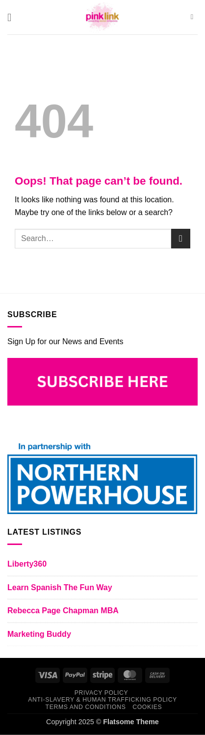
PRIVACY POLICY (101, 692)
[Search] (194, 17)
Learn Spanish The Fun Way (59, 587)
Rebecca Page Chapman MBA (63, 610)
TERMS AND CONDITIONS (86, 707)
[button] (12, 17)
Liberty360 (27, 564)
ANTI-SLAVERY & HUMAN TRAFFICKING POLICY (102, 699)
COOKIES (147, 707)
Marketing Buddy (39, 634)
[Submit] (180, 238)
